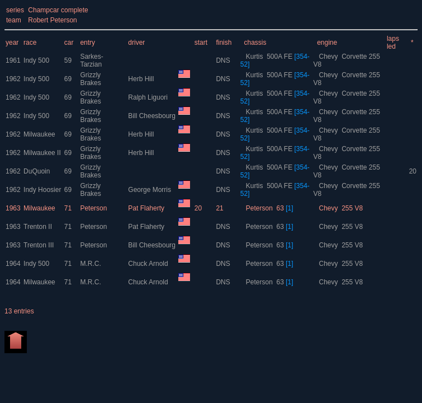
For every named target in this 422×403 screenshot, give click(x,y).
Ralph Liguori (148, 97)
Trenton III (38, 245)
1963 (13, 208)
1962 (13, 79)
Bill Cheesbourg (152, 116)
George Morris (150, 190)
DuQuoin (36, 171)
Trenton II (37, 227)
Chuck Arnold (149, 264)
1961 (13, 60)
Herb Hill (141, 79)
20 (412, 171)
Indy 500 (36, 60)
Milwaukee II (42, 153)
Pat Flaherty (147, 208)
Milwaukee (39, 134)
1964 (13, 264)
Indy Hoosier (42, 190)
